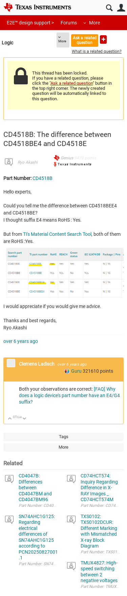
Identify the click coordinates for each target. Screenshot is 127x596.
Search (109, 8)
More (94, 22)
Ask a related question (85, 40)
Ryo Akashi (28, 162)
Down (24, 419)
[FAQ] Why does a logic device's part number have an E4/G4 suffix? (69, 395)
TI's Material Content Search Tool (57, 234)
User (121, 8)
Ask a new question (103, 39)
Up (10, 419)
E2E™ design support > (30, 22)
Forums (69, 22)
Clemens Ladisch (37, 364)
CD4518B (42, 178)
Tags (63, 436)
